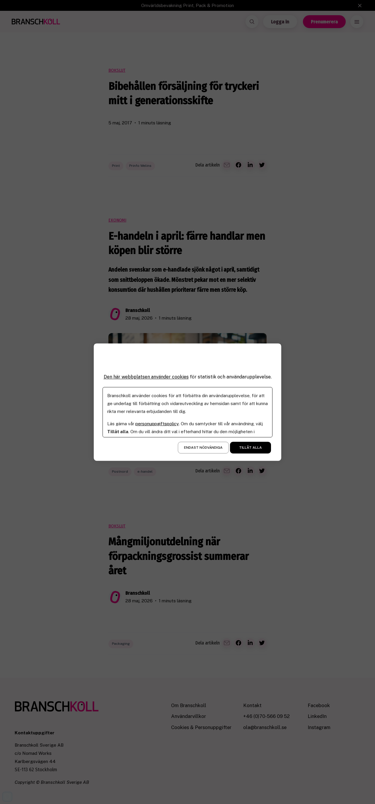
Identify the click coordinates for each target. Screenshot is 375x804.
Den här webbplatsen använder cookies (146, 377)
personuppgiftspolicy (156, 423)
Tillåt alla (250, 447)
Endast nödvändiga (203, 447)
